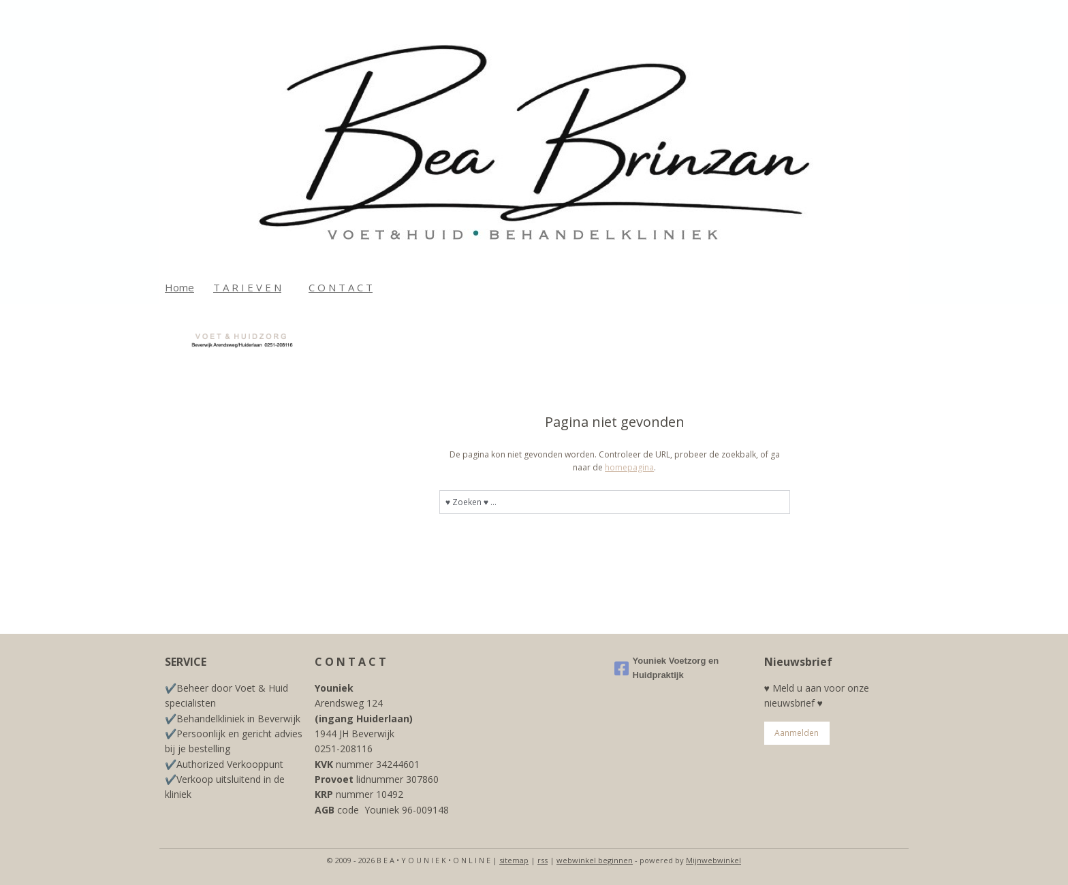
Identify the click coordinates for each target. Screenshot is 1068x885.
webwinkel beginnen (594, 860)
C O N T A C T (341, 287)
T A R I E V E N (247, 287)
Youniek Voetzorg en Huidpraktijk (666, 668)
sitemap (514, 860)
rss (542, 860)
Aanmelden (796, 733)
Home (179, 287)
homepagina (629, 467)
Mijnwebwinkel (713, 860)
